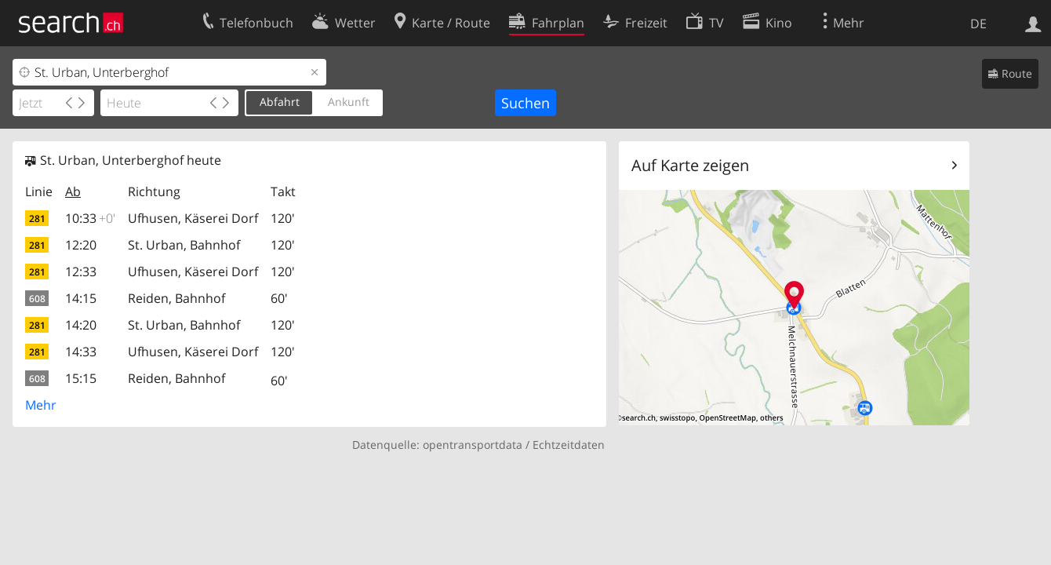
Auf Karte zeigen (690, 165)
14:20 (80, 325)
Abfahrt (280, 101)
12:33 (80, 271)
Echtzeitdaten (569, 444)
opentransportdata (472, 444)
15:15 (80, 378)
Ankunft (348, 101)
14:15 (80, 298)
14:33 (80, 351)
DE (978, 23)
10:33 (90, 218)
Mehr (40, 405)
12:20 (80, 244)
